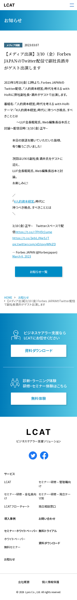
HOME (8, 297)
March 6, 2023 (21, 256)
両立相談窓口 (47, 506)
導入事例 (10, 519)
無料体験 (38, 398)
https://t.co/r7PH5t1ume (33, 232)
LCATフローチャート (17, 506)
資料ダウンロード (38, 350)
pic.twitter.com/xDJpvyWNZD (34, 244)
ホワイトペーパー (14, 539)
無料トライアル (48, 531)
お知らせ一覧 (38, 272)
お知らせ (23, 297)
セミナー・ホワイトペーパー (21, 531)
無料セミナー (12, 547)
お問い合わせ (47, 519)
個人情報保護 (50, 582)
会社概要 (24, 582)
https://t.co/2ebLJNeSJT (30, 238)
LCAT (7, 482)
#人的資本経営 (24, 201)
